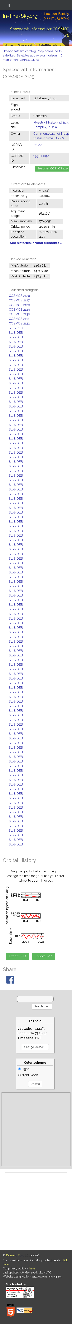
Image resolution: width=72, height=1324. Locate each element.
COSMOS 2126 (19, 296)
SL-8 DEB (16, 332)
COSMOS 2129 (19, 309)
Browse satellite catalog (20, 51)
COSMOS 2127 (19, 300)
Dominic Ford (15, 1255)
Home (9, 45)
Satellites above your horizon (37, 55)
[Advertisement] (36, 1129)
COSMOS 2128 (19, 305)
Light (23, 1069)
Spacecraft (26, 45)
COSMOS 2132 (19, 323)
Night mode (28, 1075)
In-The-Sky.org (20, 16)
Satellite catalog (50, 45)
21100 (37, 145)
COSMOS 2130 (19, 314)
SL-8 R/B (16, 328)
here (32, 1268)
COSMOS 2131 (19, 319)
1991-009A (41, 156)
